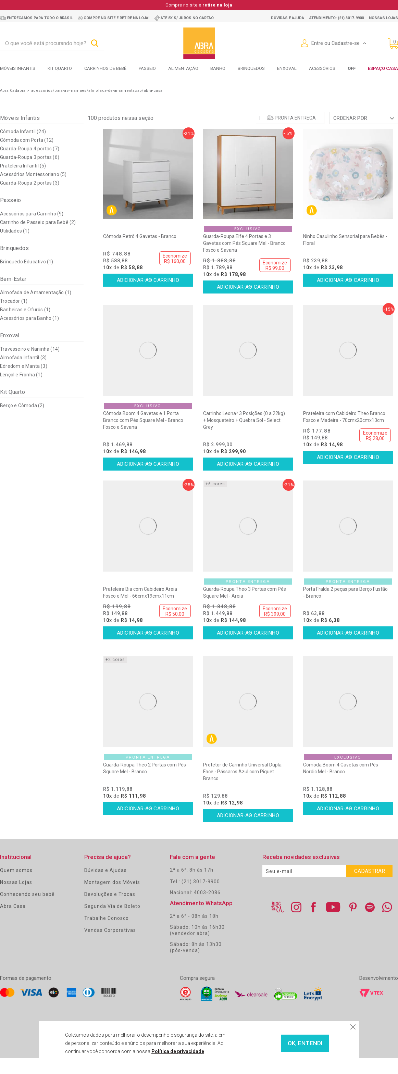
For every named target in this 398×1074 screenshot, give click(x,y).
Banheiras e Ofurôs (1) (25, 325)
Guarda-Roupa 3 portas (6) (29, 172)
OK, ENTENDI (290, 1043)
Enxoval (287, 68)
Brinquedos (251, 68)
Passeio (147, 68)
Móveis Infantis (17, 68)
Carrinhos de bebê (105, 68)
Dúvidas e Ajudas (105, 885)
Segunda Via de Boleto (112, 921)
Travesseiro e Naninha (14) (30, 364)
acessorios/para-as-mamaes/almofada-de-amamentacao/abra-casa (97, 90)
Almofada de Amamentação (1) (35, 308)
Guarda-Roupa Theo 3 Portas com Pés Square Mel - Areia (244, 608)
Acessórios (322, 68)
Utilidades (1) (14, 246)
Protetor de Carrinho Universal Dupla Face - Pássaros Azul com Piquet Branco (242, 787)
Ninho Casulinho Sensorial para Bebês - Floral (345, 255)
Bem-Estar (13, 294)
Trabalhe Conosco (106, 933)
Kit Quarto (60, 68)
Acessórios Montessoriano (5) (33, 189)
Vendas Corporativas (110, 945)
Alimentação (183, 68)
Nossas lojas (383, 18)
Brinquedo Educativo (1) (26, 277)
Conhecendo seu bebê (27, 909)
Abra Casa (13, 921)
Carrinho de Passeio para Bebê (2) (38, 237)
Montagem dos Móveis (112, 897)
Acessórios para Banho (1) (29, 333)
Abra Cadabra (13, 90)
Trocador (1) (13, 316)
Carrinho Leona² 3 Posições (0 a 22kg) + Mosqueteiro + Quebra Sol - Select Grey (244, 435)
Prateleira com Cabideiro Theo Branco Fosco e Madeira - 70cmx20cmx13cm (344, 432)
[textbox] (52, 43)
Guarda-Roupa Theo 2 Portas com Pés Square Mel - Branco (144, 783)
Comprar (148, 296)
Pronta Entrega (295, 133)
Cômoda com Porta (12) (26, 155)
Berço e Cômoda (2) (22, 421)
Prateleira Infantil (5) (23, 181)
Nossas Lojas (16, 897)
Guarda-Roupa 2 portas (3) (29, 198)
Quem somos (16, 885)
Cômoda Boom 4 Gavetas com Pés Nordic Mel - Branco (340, 783)
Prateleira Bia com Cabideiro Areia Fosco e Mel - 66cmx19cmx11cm (140, 608)
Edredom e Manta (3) (23, 381)
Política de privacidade (164, 1051)
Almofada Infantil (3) (23, 373)
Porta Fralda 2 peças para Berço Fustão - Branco (345, 608)
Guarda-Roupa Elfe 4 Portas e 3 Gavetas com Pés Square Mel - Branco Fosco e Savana (244, 258)
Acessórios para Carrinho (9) (32, 229)
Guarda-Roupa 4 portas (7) (29, 164)
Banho (217, 68)
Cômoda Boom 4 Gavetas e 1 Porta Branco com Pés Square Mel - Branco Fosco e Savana (143, 435)
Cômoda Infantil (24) (23, 147)
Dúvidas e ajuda (287, 18)
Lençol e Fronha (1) (21, 390)
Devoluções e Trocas (109, 909)
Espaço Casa (383, 68)
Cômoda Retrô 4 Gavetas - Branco (139, 251)
